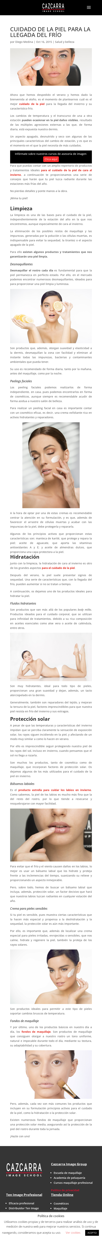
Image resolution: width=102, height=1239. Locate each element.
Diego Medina (24, 42)
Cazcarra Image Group (69, 1164)
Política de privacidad (65, 1190)
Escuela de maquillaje (68, 1173)
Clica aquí (51, 159)
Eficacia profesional (21, 1203)
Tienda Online (62, 1195)
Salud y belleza (64, 42)
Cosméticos (61, 1203)
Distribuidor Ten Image (24, 1208)
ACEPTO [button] (92, 1232)
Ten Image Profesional (24, 1195)
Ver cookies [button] (73, 1232)
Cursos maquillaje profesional (73, 1183)
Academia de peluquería (69, 1178)
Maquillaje (60, 1208)
